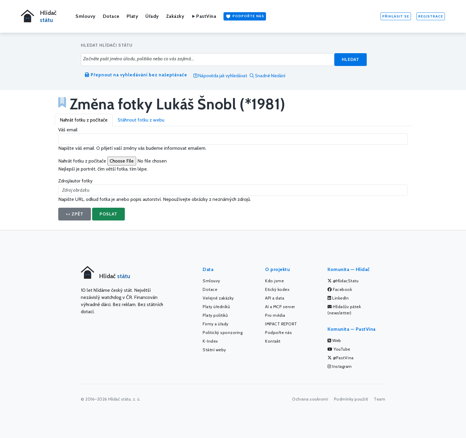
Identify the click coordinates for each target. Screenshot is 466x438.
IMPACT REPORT (281, 324)
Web (334, 340)
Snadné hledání (267, 75)
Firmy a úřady (216, 324)
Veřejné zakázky (218, 298)
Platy (132, 16)
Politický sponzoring (223, 332)
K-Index (210, 341)
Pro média (275, 315)
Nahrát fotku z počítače (82, 161)
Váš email (68, 130)
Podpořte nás (244, 16)
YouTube (339, 349)
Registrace (430, 16)
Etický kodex (277, 289)
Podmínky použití (351, 399)
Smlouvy (85, 16)
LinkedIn (338, 298)
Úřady (152, 16)
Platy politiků (215, 315)
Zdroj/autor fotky (75, 181)
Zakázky (175, 16)
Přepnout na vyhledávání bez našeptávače (136, 75)
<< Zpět (75, 214)
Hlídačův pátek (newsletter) (344, 310)
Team (379, 399)
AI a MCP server (280, 306)
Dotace (111, 16)
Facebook (340, 289)
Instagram (340, 366)
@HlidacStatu (343, 280)
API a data (274, 298)
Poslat (108, 214)
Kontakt (273, 341)
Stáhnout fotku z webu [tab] (141, 120)
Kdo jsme (274, 280)
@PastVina (341, 357)
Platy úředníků (216, 306)
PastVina (203, 16)
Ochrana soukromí (310, 399)
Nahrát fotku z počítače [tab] (84, 120)
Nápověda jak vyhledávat (220, 75)
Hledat (350, 59)
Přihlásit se (395, 16)
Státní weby (214, 349)
